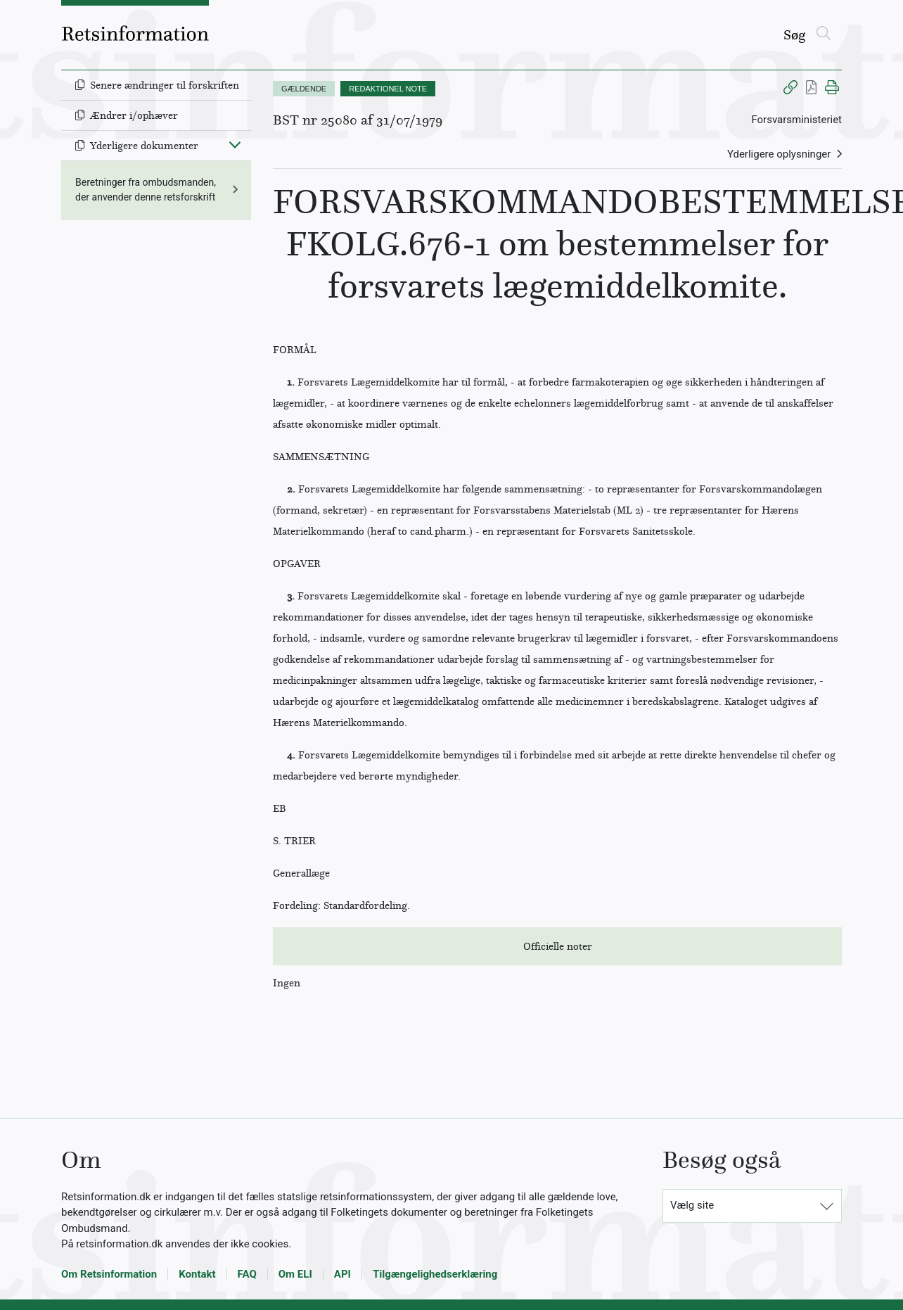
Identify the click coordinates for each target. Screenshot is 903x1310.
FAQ (247, 1274)
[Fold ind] (234, 144)
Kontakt (197, 1274)
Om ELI (295, 1274)
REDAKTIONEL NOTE (388, 88)
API (342, 1274)
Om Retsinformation (109, 1274)
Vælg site (692, 1205)
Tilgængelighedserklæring (435, 1274)
